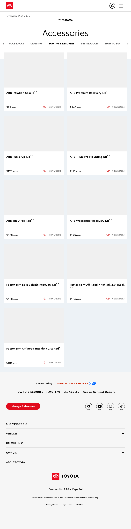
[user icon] (112, 5)
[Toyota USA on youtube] (99, 406)
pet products (90, 43)
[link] (44, 383)
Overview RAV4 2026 (18, 16)
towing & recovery (61, 43)
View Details (55, 106)
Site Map (79, 504)
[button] (99, 391)
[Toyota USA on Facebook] (88, 406)
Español (77, 489)
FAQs (67, 489)
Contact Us (55, 489)
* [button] (34, 92)
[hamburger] (119, 6)
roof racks (16, 43)
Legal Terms (67, 504)
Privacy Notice (52, 504)
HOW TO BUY (113, 43)
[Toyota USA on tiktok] (121, 406)
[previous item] (5, 44)
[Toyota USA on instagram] (110, 406)
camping (36, 43)
